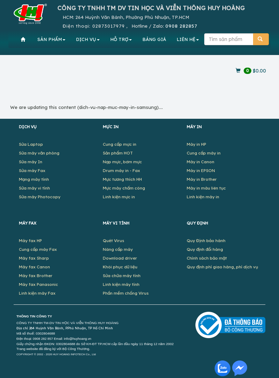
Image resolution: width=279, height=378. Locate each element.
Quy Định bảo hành (206, 240)
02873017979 (108, 26)
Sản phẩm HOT (118, 153)
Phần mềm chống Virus (126, 293)
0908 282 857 (43, 339)
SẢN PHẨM (51, 39)
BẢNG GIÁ (154, 39)
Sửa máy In (30, 161)
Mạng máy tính (34, 179)
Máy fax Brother (35, 275)
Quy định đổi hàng (205, 249)
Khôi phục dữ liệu (120, 266)
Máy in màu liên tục (206, 188)
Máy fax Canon (34, 266)
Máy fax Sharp (34, 258)
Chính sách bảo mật (207, 258)
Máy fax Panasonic (38, 284)
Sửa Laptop (31, 144)
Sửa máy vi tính (34, 188)
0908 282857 (181, 26)
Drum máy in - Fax (121, 170)
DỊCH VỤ (88, 39)
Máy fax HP (30, 240)
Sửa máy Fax (32, 170)
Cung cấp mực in (119, 144)
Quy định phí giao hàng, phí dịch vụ (222, 266)
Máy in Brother (202, 179)
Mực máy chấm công (124, 188)
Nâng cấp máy (118, 249)
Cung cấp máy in (204, 153)
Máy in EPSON (201, 170)
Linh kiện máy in (203, 196)
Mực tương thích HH (122, 179)
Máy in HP (196, 144)
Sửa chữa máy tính (122, 275)
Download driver (120, 258)
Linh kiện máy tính (121, 284)
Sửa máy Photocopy (39, 196)
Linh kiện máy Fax (37, 293)
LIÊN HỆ (188, 39)
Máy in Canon (200, 161)
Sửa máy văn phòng (39, 153)
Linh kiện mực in (119, 196)
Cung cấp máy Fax (38, 249)
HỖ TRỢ (121, 39)
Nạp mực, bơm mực (122, 161)
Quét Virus (113, 240)
